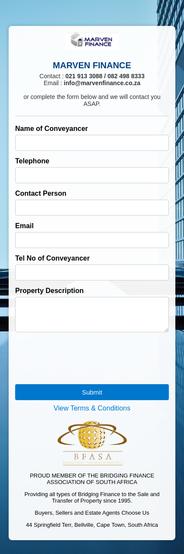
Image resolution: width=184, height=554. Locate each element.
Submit (92, 397)
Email (24, 225)
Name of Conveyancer (51, 128)
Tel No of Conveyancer (52, 258)
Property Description (49, 290)
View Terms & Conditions (92, 413)
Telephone (32, 161)
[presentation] (81, 356)
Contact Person (40, 193)
